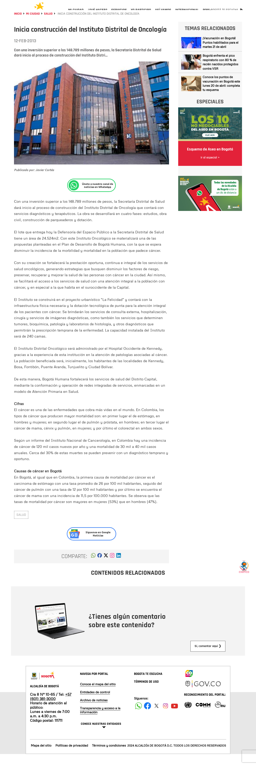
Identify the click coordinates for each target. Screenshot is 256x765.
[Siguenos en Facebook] (138, 716)
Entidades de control (95, 703)
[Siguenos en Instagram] (165, 716)
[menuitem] (76, 13)
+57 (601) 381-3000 (50, 707)
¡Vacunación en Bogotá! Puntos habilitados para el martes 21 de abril (220, 53)
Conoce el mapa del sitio (98, 695)
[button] (93, 567)
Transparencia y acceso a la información (100, 721)
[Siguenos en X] (156, 716)
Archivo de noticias (94, 711)
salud (21, 525)
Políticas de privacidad (71, 756)
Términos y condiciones (109, 756)
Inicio (18, 24)
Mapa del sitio (41, 756)
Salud (48, 24)
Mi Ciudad (33, 24)
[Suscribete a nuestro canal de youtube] (174, 716)
